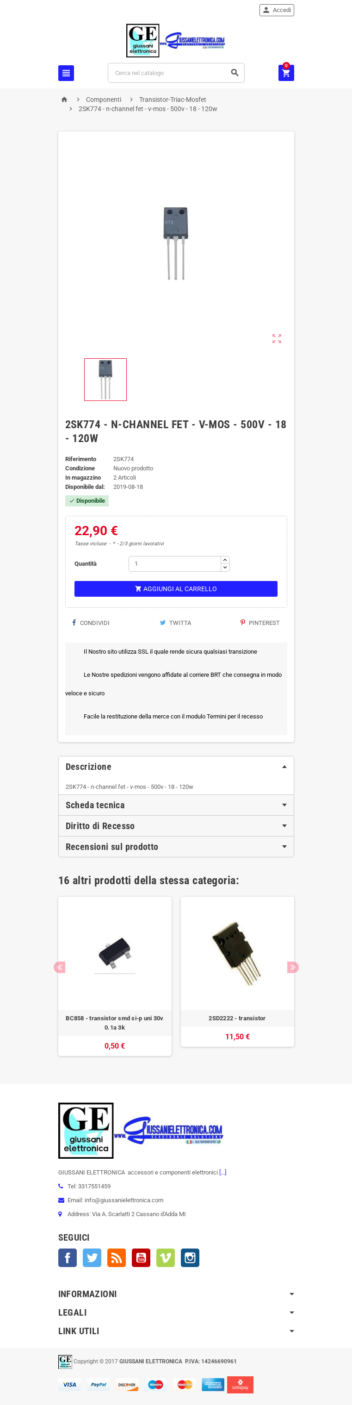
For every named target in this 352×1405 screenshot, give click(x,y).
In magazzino (83, 477)
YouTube (141, 1258)
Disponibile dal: (85, 486)
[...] (222, 1172)
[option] (115, 976)
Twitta (175, 622)
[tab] (176, 766)
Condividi (91, 622)
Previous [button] (59, 967)
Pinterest (260, 622)
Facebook (67, 1258)
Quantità (85, 563)
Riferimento (80, 459)
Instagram (190, 1258)
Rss (116, 1258)
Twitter (92, 1258)
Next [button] (293, 967)
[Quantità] (175, 564)
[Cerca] (176, 73)
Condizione (80, 468)
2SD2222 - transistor (237, 1018)
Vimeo (165, 1258)
